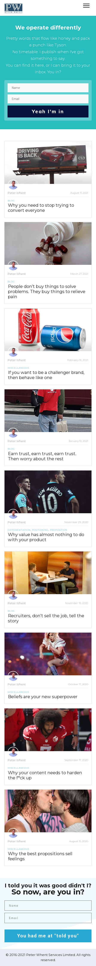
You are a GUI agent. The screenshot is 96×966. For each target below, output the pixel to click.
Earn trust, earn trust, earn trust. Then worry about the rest (42, 456)
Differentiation (19, 530)
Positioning (40, 530)
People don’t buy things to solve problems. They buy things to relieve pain (46, 291)
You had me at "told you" (48, 935)
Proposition (58, 530)
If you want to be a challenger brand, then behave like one (46, 375)
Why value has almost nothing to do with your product (46, 537)
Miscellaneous (18, 367)
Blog (11, 200)
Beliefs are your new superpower (43, 696)
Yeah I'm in (48, 111)
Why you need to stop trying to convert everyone (41, 208)
